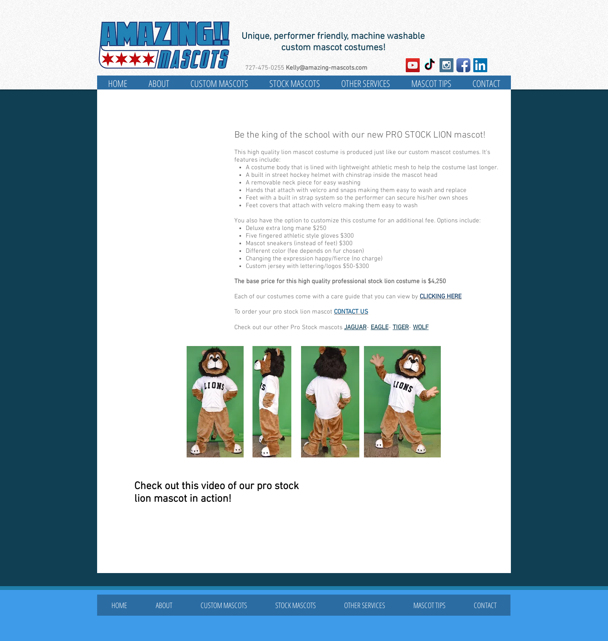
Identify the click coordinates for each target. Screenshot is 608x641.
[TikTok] (430, 65)
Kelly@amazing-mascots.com (326, 68)
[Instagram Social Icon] (446, 65)
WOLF (421, 327)
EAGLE (379, 327)
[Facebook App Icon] (463, 65)
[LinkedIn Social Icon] (480, 65)
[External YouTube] (381, 526)
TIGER (401, 327)
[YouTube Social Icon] (413, 65)
